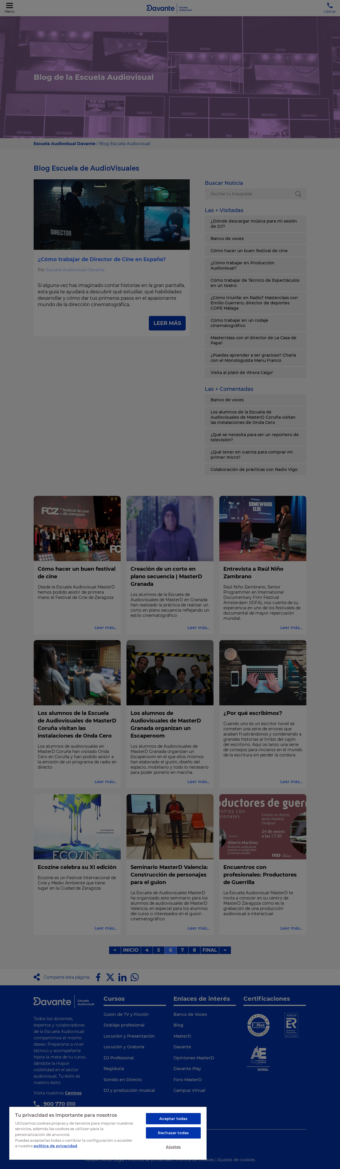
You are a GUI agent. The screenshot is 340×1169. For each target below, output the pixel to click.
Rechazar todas (173, 1132)
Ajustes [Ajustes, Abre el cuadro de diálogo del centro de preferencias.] (173, 1146)
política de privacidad (55, 1145)
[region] (108, 1133)
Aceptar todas (173, 1118)
